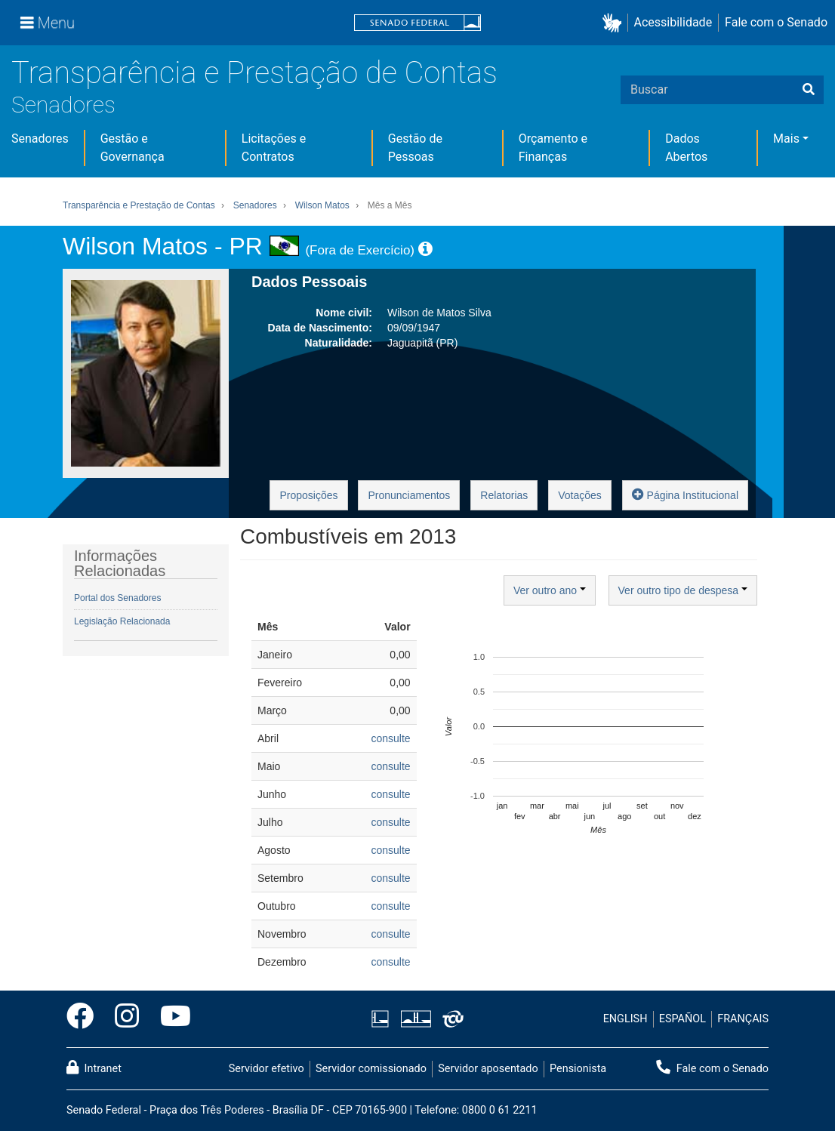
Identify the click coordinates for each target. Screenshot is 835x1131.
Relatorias (504, 495)
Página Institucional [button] (685, 494)
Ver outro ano (549, 590)
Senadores (63, 104)
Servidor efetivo (266, 1068)
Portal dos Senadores (117, 598)
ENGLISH (625, 1018)
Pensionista (578, 1068)
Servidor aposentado (488, 1068)
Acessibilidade (673, 22)
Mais (786, 138)
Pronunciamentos (409, 495)
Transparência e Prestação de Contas (254, 73)
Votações (580, 495)
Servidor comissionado (371, 1068)
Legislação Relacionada (122, 621)
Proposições (308, 495)
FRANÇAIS (743, 1018)
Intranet (94, 1067)
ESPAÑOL (682, 1018)
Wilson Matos (322, 205)
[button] (614, 23)
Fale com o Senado (776, 22)
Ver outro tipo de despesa (682, 590)
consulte (390, 738)
